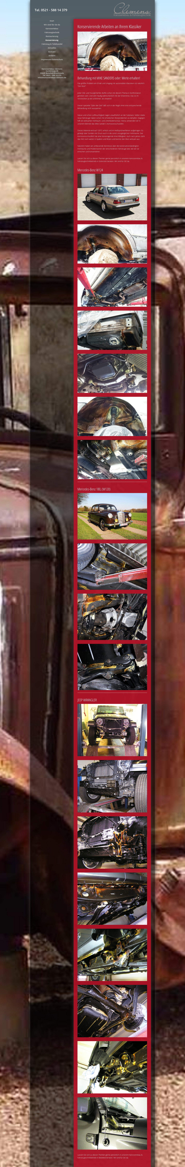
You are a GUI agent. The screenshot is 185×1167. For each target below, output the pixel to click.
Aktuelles (52, 48)
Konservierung (51, 40)
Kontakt (51, 51)
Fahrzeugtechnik (52, 32)
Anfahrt (52, 55)
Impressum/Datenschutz (52, 59)
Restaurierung (52, 36)
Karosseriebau (52, 28)
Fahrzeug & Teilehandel (52, 44)
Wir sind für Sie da (52, 24)
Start (52, 21)
